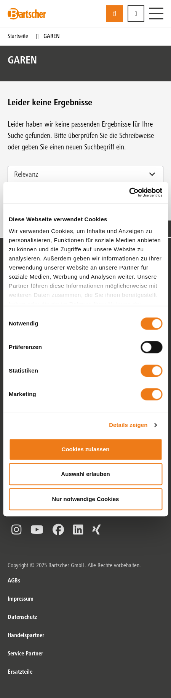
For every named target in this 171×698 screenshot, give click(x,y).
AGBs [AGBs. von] (14, 581)
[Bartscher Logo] (27, 14)
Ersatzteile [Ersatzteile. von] (20, 672)
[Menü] (156, 14)
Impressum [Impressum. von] (21, 599)
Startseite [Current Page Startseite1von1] (18, 36)
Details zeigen (128, 425)
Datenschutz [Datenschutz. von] (22, 617)
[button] (136, 13)
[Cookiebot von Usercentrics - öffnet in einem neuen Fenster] (129, 192)
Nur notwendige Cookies (85, 499)
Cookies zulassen (86, 449)
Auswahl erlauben (85, 474)
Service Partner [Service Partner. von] (25, 654)
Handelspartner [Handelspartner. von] (26, 636)
